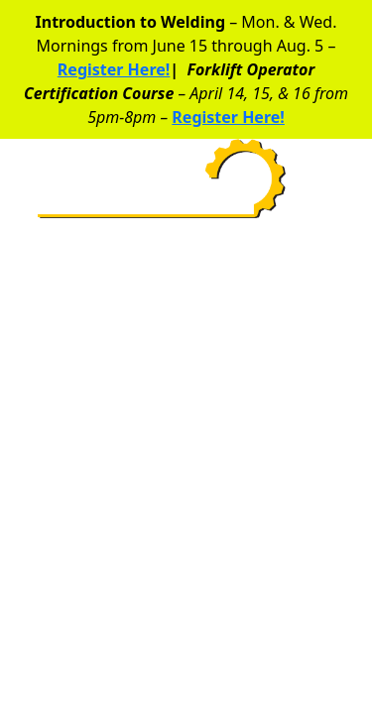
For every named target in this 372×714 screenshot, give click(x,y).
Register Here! (114, 69)
